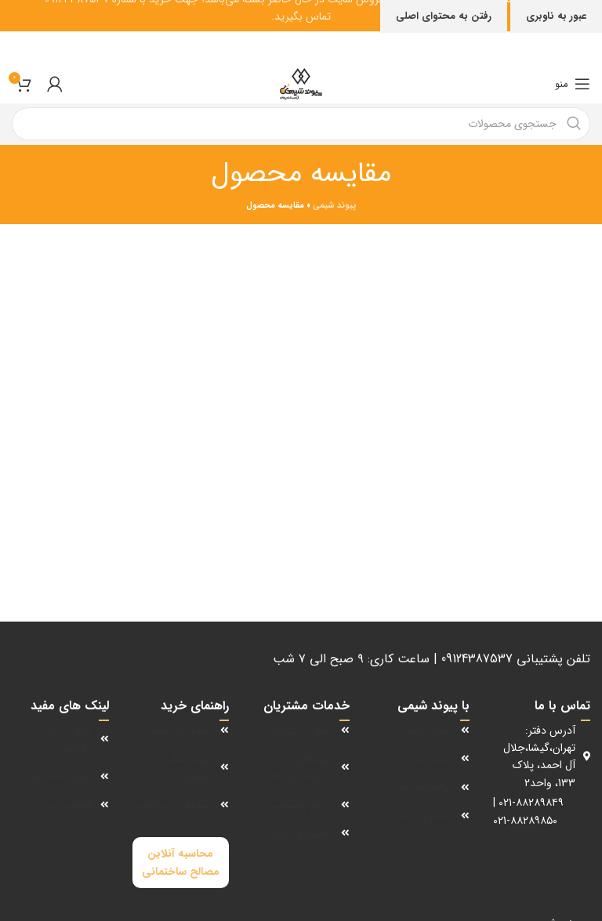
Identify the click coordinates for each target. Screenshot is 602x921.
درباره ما (435, 758)
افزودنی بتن (65, 805)
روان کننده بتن (60, 776)
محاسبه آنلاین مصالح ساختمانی (180, 862)
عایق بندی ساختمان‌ (70, 739)
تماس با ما (430, 730)
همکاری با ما (426, 816)
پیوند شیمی (335, 205)
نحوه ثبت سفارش (173, 730)
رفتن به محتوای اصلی (443, 16)
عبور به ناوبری (556, 16)
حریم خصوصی (300, 805)
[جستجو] (301, 123)
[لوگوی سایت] (301, 83)
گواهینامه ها (427, 787)
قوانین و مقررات (298, 833)
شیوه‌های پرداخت (174, 805)
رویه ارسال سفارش (189, 767)
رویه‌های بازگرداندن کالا (302, 767)
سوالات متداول (301, 730)
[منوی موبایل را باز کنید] (572, 84)
